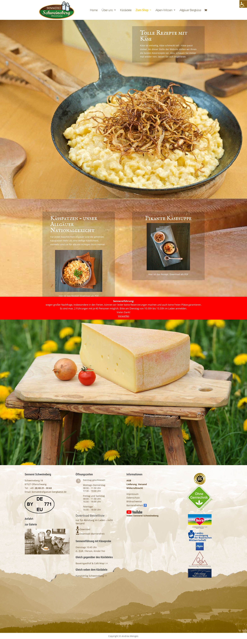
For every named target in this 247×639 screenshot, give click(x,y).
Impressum (132, 494)
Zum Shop (141, 10)
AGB (128, 480)
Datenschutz (133, 497)
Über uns (107, 10)
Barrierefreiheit (136, 505)
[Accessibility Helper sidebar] (243, 4)
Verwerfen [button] (123, 316)
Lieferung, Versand (136, 484)
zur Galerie (31, 524)
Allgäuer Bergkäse (190, 10)
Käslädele (125, 10)
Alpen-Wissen (163, 10)
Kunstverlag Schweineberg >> (91, 575)
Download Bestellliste (90, 515)
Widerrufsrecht (134, 488)
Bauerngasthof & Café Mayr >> (92, 563)
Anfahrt (29, 518)
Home (94, 10)
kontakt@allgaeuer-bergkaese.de (48, 491)
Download (85, 529)
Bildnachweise (134, 501)
